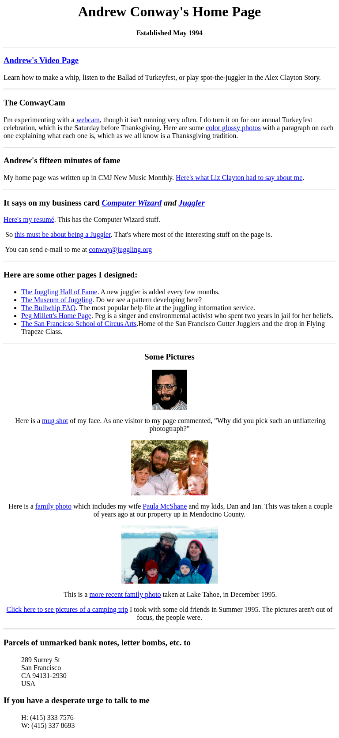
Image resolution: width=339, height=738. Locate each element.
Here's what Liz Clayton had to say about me (239, 177)
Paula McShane (165, 506)
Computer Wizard (132, 202)
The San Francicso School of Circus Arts (78, 323)
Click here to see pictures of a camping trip (67, 609)
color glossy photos (233, 127)
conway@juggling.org (120, 249)
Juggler (192, 202)
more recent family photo (125, 594)
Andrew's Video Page (41, 60)
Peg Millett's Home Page (56, 315)
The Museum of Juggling (56, 299)
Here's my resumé (29, 219)
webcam (88, 120)
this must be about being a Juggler (63, 234)
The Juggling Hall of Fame (59, 292)
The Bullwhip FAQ (48, 307)
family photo (53, 506)
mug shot (55, 420)
